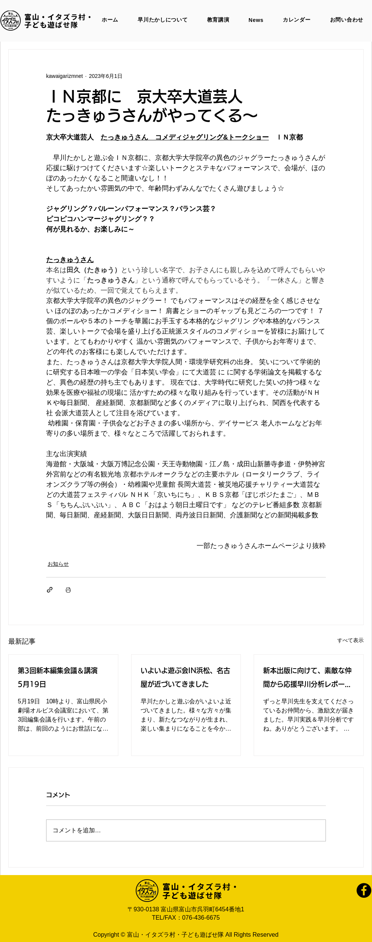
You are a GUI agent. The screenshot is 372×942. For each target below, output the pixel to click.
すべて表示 (350, 640)
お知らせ (58, 564)
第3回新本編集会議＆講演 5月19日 (61, 677)
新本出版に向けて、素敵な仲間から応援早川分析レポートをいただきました (307, 679)
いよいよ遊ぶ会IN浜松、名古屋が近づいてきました (185, 677)
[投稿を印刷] (68, 589)
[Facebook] (363, 890)
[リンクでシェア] (49, 589)
